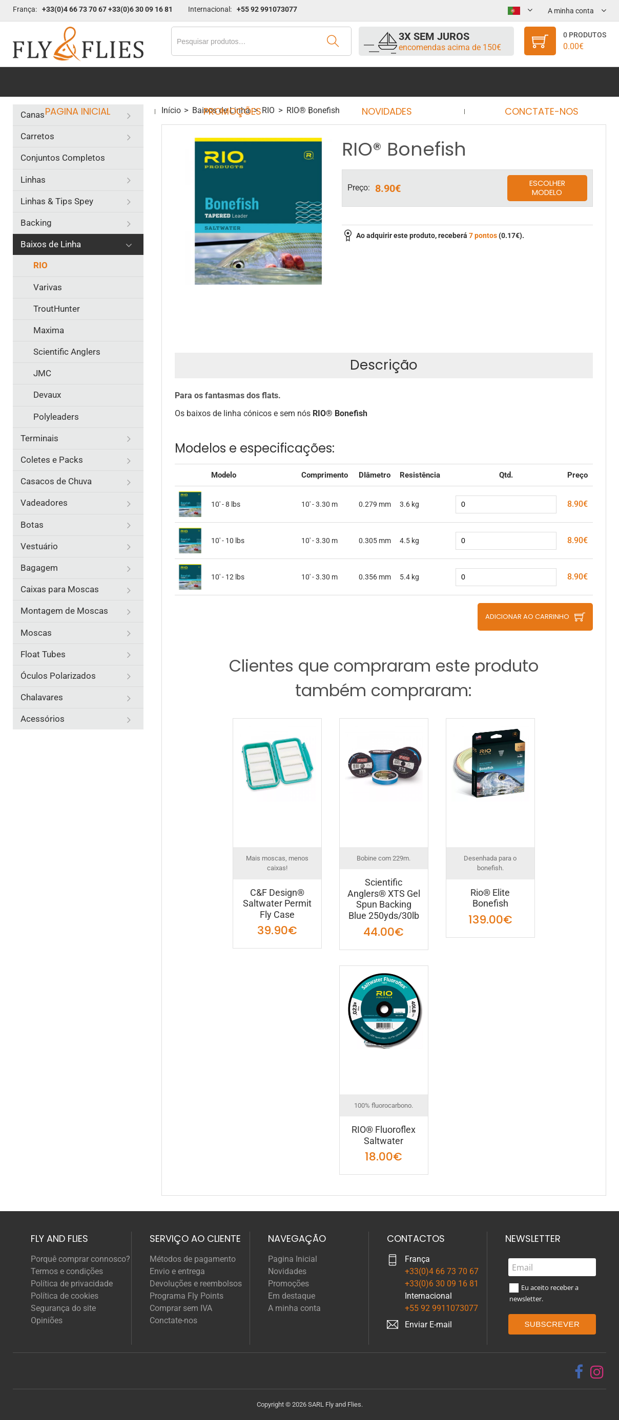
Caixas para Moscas (59, 589)
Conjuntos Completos (62, 158)
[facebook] (578, 1372)
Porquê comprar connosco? (80, 1259)
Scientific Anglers (66, 352)
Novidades (384, 81)
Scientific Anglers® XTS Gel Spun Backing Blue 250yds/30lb (383, 899)
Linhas (33, 180)
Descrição (384, 365)
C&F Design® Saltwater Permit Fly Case (277, 903)
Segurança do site (63, 1308)
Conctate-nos (532, 81)
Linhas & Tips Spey (56, 201)
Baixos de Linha (50, 244)
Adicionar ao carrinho (527, 616)
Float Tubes (43, 654)
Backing (36, 223)
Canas (32, 115)
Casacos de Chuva (56, 481)
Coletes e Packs (51, 460)
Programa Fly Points (186, 1296)
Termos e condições (67, 1271)
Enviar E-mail (428, 1324)
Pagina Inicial (86, 81)
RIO (40, 265)
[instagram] (597, 1372)
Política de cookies (64, 1296)
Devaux (47, 395)
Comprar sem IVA (181, 1308)
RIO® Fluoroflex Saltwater (384, 1135)
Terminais (39, 438)
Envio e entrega (177, 1271)
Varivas (47, 287)
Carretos (37, 136)
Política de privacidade (72, 1283)
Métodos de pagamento (193, 1259)
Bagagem (39, 568)
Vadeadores (44, 503)
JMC (42, 373)
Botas (32, 525)
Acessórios (42, 719)
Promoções (235, 81)
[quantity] (506, 504)
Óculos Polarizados (58, 676)
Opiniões (47, 1320)
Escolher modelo (547, 188)
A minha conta (294, 1308)
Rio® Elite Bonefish (490, 898)
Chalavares (41, 697)
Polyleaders (56, 417)
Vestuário (39, 546)
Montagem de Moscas (64, 611)
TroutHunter (56, 309)
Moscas (36, 633)
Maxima (48, 330)
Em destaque (291, 1296)
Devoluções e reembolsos (196, 1283)
